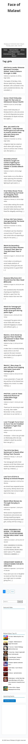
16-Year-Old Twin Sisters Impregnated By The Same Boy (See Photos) (14, 221)
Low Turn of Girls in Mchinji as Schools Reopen (14, 478)
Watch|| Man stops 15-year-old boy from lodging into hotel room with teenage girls (14, 368)
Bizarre (14, 56)
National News (13, 50)
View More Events (10, 701)
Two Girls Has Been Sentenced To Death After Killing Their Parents (14, 452)
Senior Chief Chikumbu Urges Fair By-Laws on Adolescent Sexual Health (14, 100)
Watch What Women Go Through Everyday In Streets (13, 503)
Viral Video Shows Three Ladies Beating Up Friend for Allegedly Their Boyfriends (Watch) (13, 194)
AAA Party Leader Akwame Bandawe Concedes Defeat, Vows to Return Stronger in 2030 (14, 70)
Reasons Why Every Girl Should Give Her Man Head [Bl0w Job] (14, 280)
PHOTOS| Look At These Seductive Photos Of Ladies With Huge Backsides (13, 396)
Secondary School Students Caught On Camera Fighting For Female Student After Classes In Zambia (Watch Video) (13, 163)
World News (21, 54)
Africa (22, 50)
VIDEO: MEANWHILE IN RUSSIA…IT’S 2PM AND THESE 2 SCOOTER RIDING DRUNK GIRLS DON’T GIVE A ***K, (13, 533)
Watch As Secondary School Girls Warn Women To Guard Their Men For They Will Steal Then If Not (14, 249)
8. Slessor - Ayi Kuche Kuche (15, 673)
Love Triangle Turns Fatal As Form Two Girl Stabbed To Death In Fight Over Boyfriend (14, 425)
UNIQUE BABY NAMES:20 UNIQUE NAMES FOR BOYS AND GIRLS (14, 564)
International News (9, 54)
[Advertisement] (14, 28)
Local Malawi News (14, 52)
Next (12, 591)
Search (20, 601)
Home (5, 50)
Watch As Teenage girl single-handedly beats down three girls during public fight (13, 309)
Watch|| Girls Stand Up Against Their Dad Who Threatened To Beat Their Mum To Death (14, 338)
